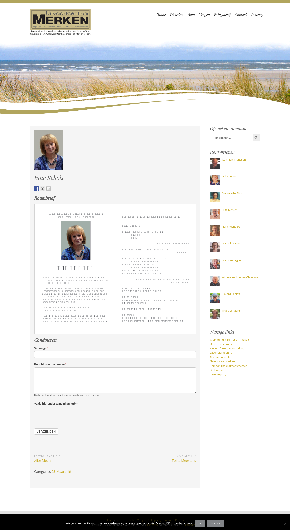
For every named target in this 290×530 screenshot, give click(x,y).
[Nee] (285, 524)
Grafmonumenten (221, 357)
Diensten (176, 14)
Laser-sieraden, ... (221, 352)
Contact (241, 14)
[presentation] (64, 414)
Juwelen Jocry (218, 374)
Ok (200, 523)
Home (161, 14)
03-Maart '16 (61, 471)
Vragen (204, 14)
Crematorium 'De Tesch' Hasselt (229, 339)
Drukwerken (217, 370)
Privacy (257, 14)
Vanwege (41, 348)
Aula (191, 14)
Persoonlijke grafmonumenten (229, 366)
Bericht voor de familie (50, 364)
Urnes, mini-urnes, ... (222, 344)
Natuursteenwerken (222, 361)
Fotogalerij (222, 14)
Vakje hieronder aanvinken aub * (56, 403)
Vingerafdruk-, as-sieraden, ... (228, 348)
